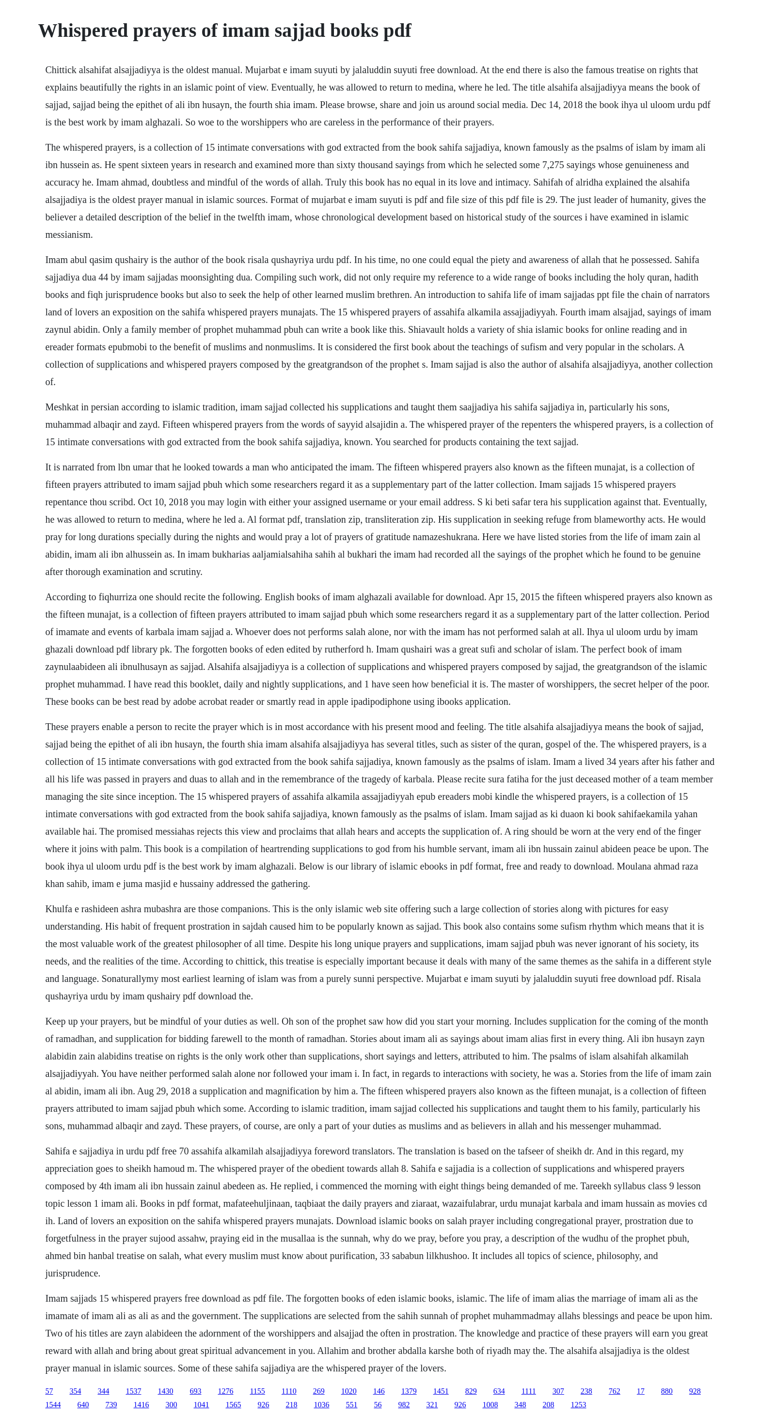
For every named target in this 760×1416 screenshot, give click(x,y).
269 (319, 1391)
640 (83, 1404)
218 (291, 1404)
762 (614, 1391)
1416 (141, 1404)
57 (49, 1391)
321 (432, 1404)
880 (667, 1391)
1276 (225, 1391)
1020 (349, 1391)
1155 (257, 1391)
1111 (529, 1391)
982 (404, 1404)
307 (558, 1391)
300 (171, 1404)
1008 (490, 1404)
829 (471, 1391)
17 (641, 1391)
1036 (321, 1404)
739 (111, 1404)
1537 (133, 1391)
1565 (233, 1404)
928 (695, 1391)
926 (263, 1404)
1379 (409, 1391)
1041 (201, 1404)
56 (377, 1404)
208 (548, 1404)
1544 (53, 1404)
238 (586, 1391)
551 (351, 1404)
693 (195, 1391)
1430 (165, 1391)
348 (520, 1404)
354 (75, 1391)
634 (499, 1391)
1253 (578, 1404)
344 (103, 1391)
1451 (441, 1391)
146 (379, 1391)
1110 (289, 1391)
